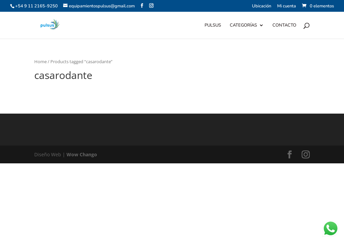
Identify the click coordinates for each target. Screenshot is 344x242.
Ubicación (261, 6)
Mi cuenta (286, 6)
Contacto (284, 25)
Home (40, 61)
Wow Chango (82, 154)
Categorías (243, 25)
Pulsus (213, 25)
